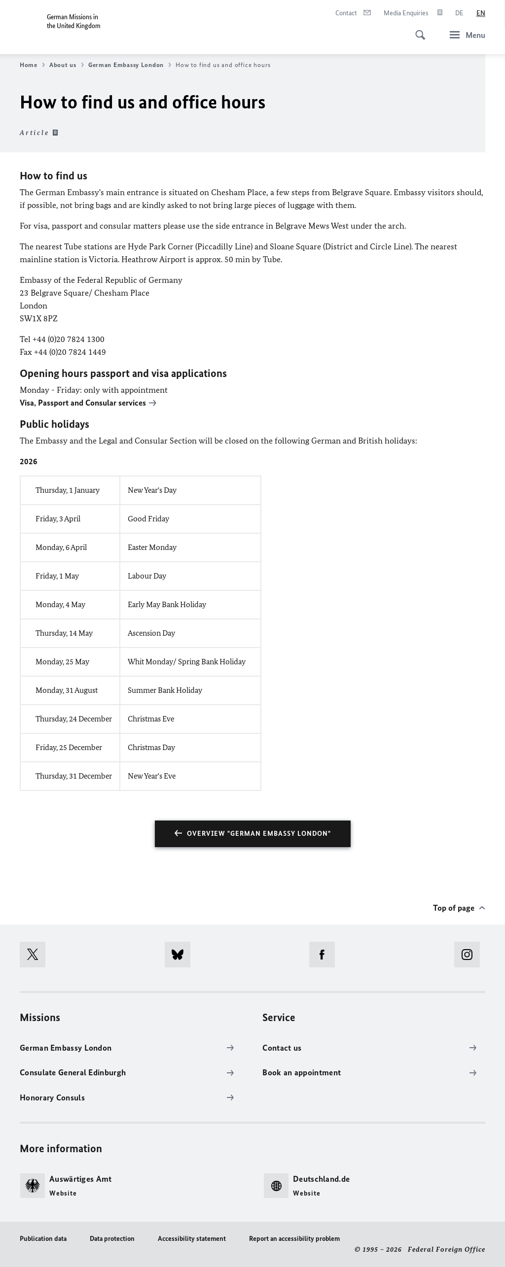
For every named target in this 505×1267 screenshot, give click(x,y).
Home (32, 65)
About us (66, 65)
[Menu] (464, 35)
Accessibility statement (192, 1238)
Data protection (112, 1238)
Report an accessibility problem (294, 1238)
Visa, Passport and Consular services (83, 403)
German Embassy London (129, 65)
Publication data (43, 1238)
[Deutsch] (459, 13)
